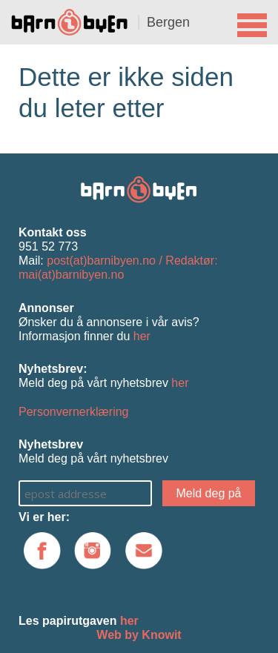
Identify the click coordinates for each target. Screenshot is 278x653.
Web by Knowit (138, 635)
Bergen (168, 22)
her (141, 336)
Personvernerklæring (74, 411)
